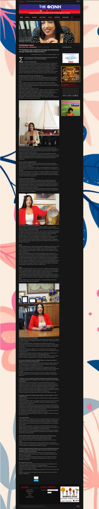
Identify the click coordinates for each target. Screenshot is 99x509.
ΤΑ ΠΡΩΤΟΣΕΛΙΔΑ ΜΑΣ (67, 47)
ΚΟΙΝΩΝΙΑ (34, 17)
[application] (70, 92)
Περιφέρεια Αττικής (29, 491)
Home (21, 17)
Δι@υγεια (29, 493)
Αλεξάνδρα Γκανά (26, 45)
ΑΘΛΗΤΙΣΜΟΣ (42, 17)
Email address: (49, 490)
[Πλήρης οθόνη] (77, 95)
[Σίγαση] (75, 95)
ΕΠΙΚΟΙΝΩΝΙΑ (65, 17)
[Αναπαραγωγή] (64, 95)
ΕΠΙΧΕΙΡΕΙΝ (57, 17)
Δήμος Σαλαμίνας (30, 489)
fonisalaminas (47, 47)
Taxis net (29, 495)
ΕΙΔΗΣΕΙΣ (27, 17)
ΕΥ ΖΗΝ (50, 17)
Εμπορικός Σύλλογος (30, 496)
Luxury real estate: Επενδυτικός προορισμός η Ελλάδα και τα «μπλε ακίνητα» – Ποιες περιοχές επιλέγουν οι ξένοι (46, 1)
